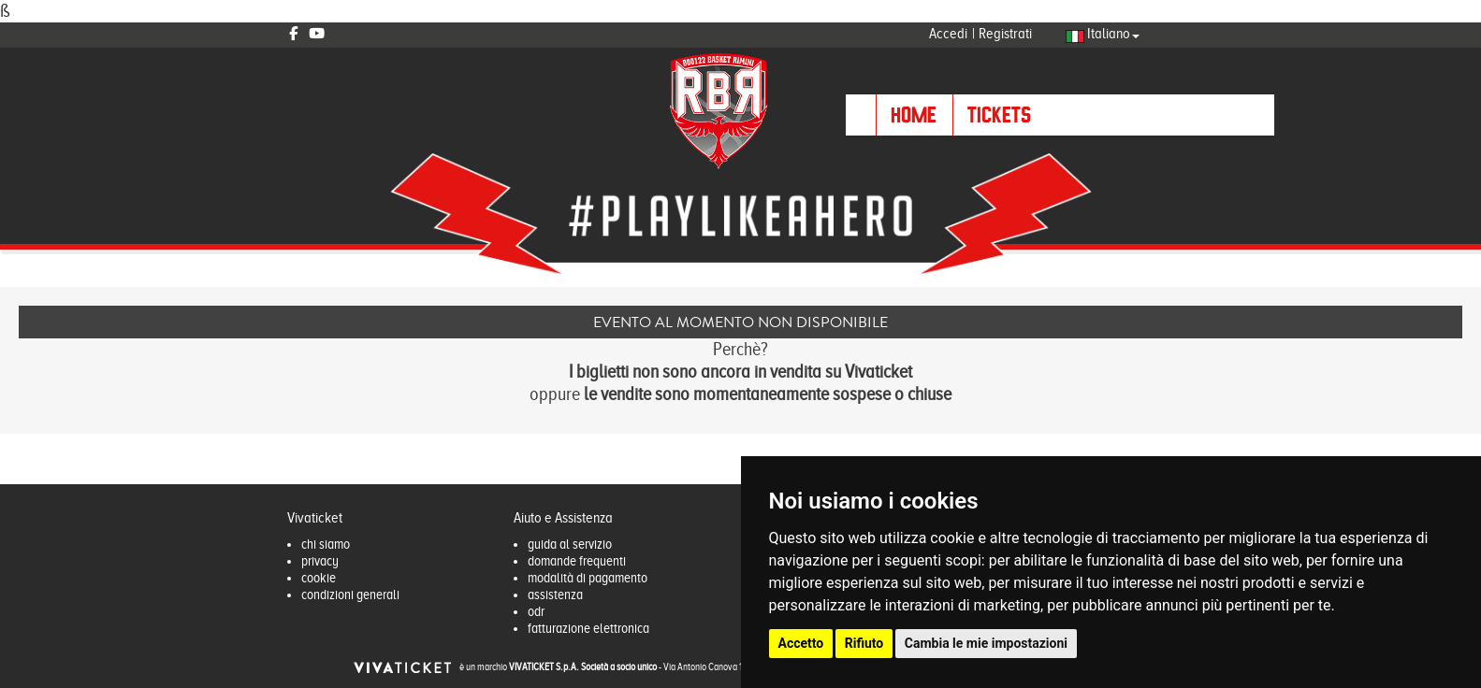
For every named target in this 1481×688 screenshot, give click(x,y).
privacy (320, 560)
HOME (914, 114)
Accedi (948, 33)
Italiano (1103, 33)
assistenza (555, 594)
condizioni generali (350, 594)
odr (536, 611)
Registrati (1005, 33)
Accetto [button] (801, 643)
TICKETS (999, 114)
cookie (318, 577)
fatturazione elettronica (588, 628)
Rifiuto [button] (864, 643)
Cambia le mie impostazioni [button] (986, 643)
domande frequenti (577, 560)
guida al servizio (570, 544)
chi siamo (325, 544)
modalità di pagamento (587, 577)
